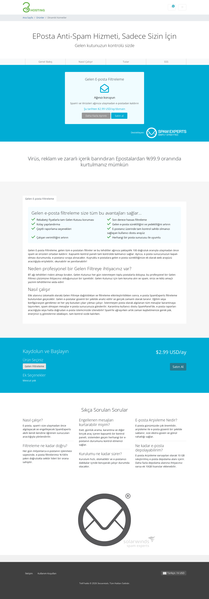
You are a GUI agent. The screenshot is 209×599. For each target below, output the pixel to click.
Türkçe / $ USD (173, 573)
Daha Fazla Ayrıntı (96, 115)
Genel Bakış (45, 61)
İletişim (29, 573)
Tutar (126, 61)
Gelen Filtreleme (34, 366)
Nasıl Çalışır (86, 61)
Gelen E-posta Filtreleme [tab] (39, 198)
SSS (166, 61)
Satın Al (178, 367)
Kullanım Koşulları (47, 573)
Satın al (119, 115)
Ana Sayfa (28, 17)
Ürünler (40, 17)
